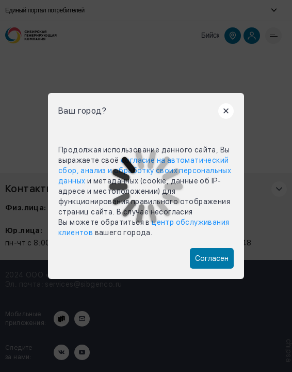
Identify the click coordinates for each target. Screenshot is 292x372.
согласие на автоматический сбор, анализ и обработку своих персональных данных (144, 170)
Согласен (212, 258)
